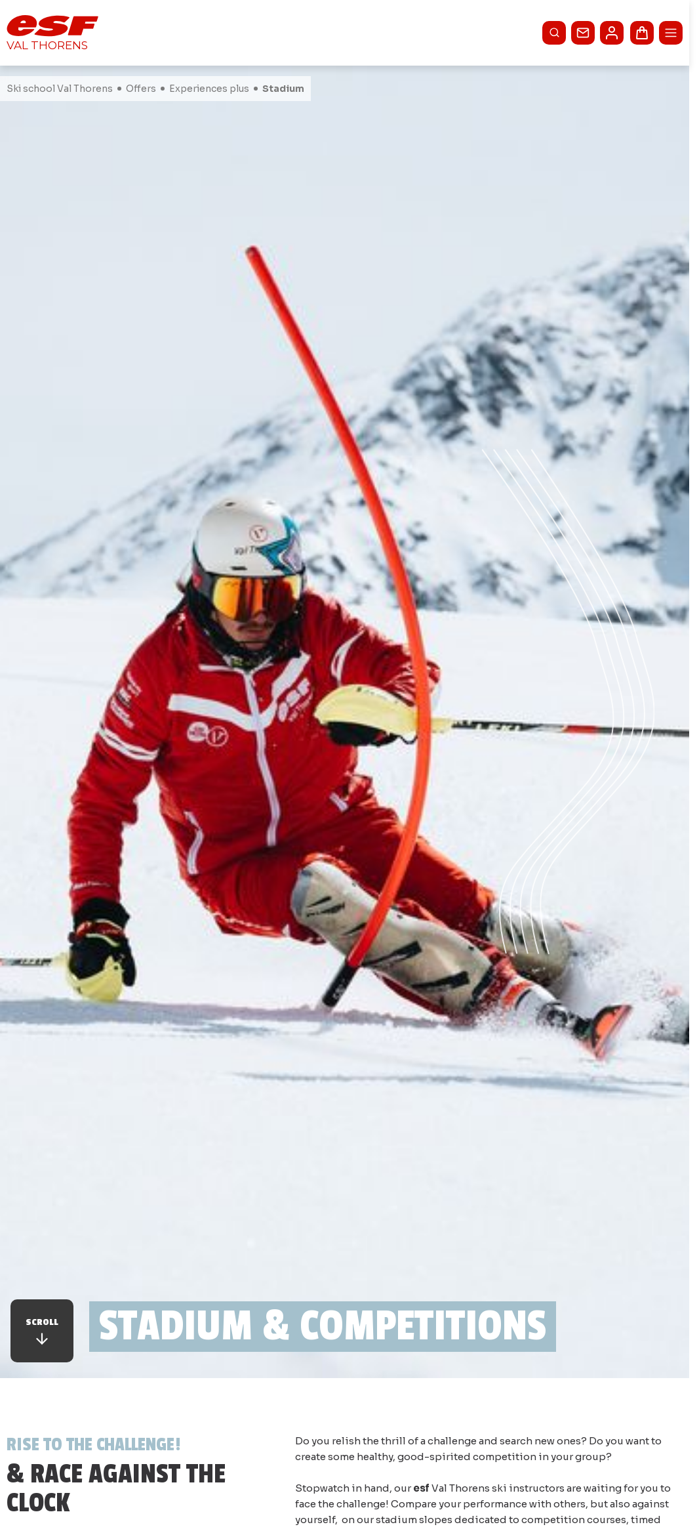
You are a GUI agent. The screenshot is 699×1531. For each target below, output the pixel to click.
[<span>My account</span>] (612, 33)
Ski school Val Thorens (60, 88)
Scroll (42, 1331)
